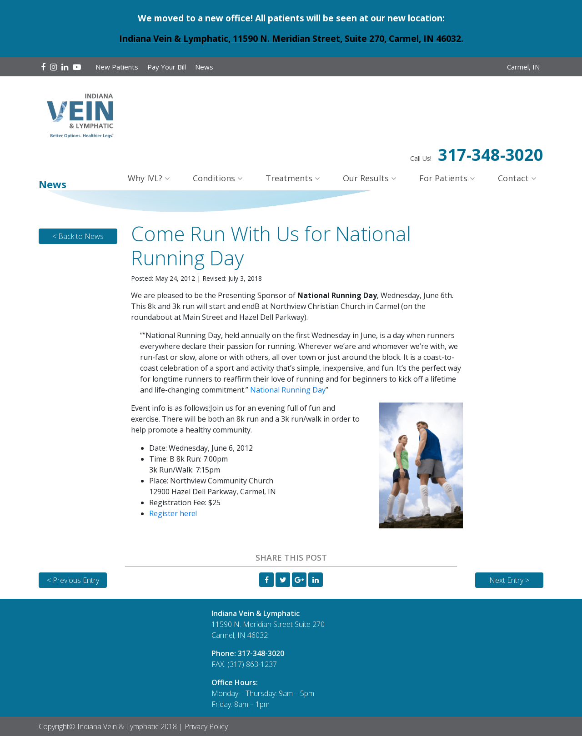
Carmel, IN (523, 66)
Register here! (173, 513)
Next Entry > (509, 580)
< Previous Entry (73, 580)
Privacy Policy (206, 726)
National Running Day (288, 390)
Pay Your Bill (166, 66)
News (204, 66)
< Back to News (78, 236)
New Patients (116, 66)
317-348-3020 (490, 155)
